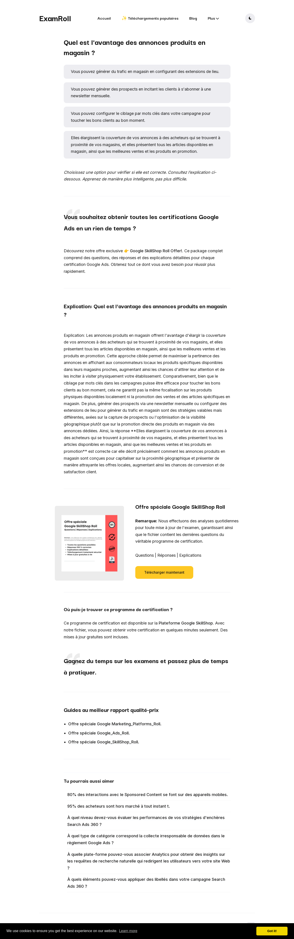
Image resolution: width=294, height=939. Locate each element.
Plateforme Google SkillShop (186, 623)
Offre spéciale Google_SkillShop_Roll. (103, 742)
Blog (193, 18)
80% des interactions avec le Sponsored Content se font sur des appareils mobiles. (147, 794)
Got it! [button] (272, 931)
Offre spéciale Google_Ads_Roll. (99, 733)
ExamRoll (55, 18)
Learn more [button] (128, 931)
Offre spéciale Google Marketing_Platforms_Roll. (114, 724)
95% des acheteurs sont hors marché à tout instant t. (118, 806)
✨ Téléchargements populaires (150, 18)
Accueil (104, 18)
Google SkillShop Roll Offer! (156, 250)
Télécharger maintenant (164, 572)
